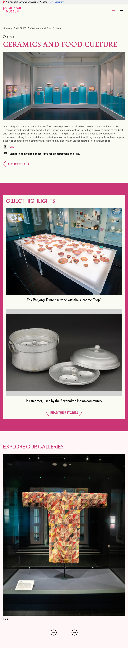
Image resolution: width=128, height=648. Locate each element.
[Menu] (121, 9)
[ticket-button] (113, 9)
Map (11, 146)
